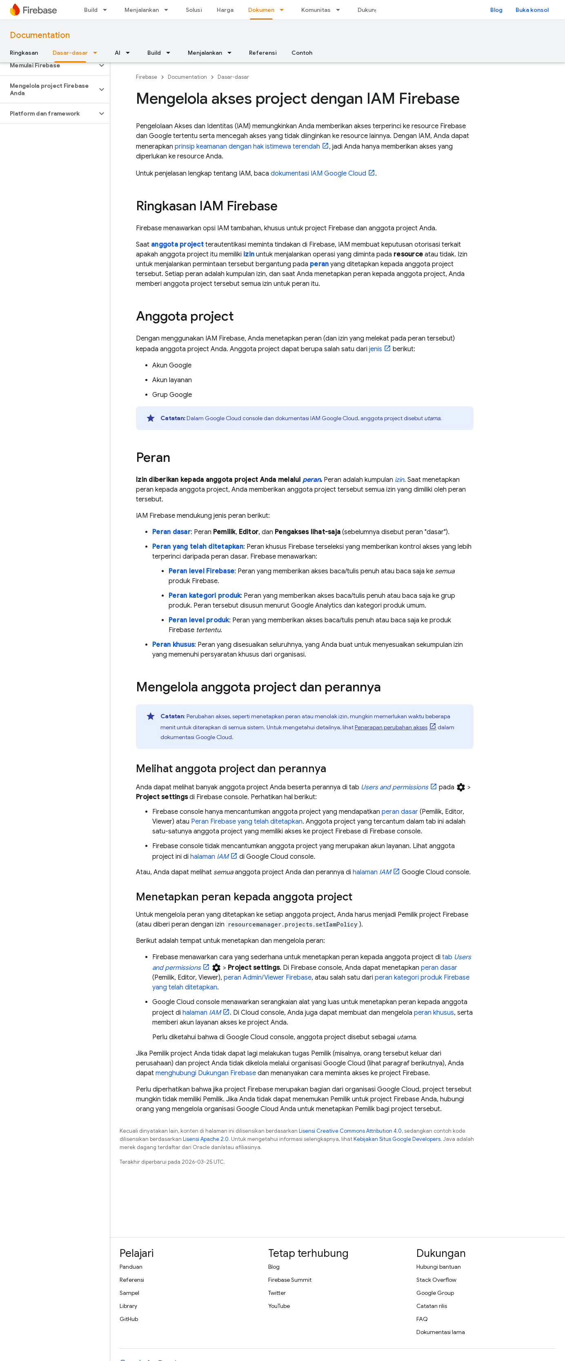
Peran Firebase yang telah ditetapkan (247, 821)
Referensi (263, 52)
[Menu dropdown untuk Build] (107, 10)
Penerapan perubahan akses (391, 727)
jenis (375, 349)
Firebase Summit (289, 1279)
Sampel (129, 1292)
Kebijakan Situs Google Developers (397, 1139)
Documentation (40, 35)
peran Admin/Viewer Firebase (267, 977)
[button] (48, 65)
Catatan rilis (431, 1306)
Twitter (277, 1292)
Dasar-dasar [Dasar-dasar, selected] (70, 52)
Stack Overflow (436, 1279)
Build (91, 9)
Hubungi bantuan (438, 1266)
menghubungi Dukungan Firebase (206, 1073)
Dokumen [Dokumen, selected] (261, 9)
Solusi (194, 9)
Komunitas (316, 9)
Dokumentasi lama (440, 1332)
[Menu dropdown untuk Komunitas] (340, 10)
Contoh (301, 52)
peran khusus (434, 1013)
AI (117, 52)
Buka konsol (532, 9)
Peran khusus (173, 645)
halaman (209, 857)
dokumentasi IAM (318, 173)
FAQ (422, 1319)
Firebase (146, 77)
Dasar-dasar (233, 77)
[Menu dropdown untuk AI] (130, 52)
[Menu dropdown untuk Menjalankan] (168, 10)
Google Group (435, 1292)
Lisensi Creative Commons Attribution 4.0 (350, 1130)
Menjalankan (142, 9)
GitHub (129, 1319)
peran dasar (400, 812)
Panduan (131, 1266)
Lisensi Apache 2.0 (206, 1139)
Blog (496, 9)
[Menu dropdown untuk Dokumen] (284, 10)
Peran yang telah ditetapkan (197, 547)
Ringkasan (24, 52)
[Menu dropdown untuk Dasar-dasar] (97, 52)
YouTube (279, 1306)
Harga (225, 9)
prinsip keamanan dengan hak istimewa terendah (247, 147)
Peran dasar (171, 532)
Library (128, 1306)
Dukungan (371, 9)
